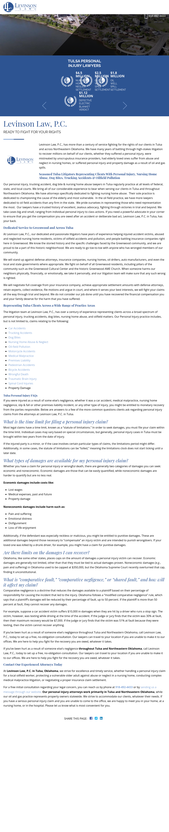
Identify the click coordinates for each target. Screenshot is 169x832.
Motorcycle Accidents (21, 351)
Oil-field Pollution (19, 347)
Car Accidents (17, 328)
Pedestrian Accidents (21, 365)
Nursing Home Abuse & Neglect (28, 342)
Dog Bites (14, 337)
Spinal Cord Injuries (20, 383)
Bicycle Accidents (19, 370)
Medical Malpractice (21, 356)
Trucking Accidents (20, 333)
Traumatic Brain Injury (22, 379)
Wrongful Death (18, 374)
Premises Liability (19, 360)
